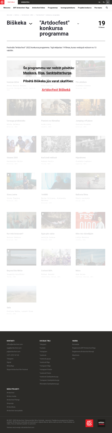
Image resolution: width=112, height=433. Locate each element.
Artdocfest (10, 393)
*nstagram (43, 351)
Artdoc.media (11, 396)
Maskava (29, 73)
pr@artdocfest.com (13, 351)
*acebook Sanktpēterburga (49, 377)
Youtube (43, 348)
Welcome (7, 8)
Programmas (53, 8)
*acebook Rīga (45, 362)
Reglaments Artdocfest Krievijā (83, 351)
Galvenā (9, 15)
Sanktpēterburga (58, 73)
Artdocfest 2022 (28, 15)
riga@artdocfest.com (14, 348)
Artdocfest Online (38, 8)
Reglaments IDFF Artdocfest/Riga (83, 348)
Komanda (75, 344)
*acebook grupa (45, 359)
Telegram (10, 359)
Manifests (75, 355)
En (99, 2)
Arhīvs (17, 15)
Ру (103, 2)
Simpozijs (10, 403)
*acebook (43, 355)
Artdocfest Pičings (13, 400)
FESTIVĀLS (11, 2)
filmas (102, 27)
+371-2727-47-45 (13, 355)
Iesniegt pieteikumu (68, 8)
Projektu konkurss (85, 8)
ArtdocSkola (11, 407)
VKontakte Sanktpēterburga (49, 384)
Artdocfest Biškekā (56, 90)
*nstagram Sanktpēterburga (49, 380)
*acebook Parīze (45, 373)
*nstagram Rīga (45, 366)
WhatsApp (10, 366)
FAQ (73, 359)
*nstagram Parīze (46, 369)
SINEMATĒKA (25, 2)
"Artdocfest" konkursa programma (48, 15)
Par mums (98, 8)
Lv (107, 2)
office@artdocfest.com (15, 344)
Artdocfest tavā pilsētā (15, 410)
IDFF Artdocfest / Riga (21, 8)
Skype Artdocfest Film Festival (17, 369)
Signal (9, 362)
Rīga (41, 73)
